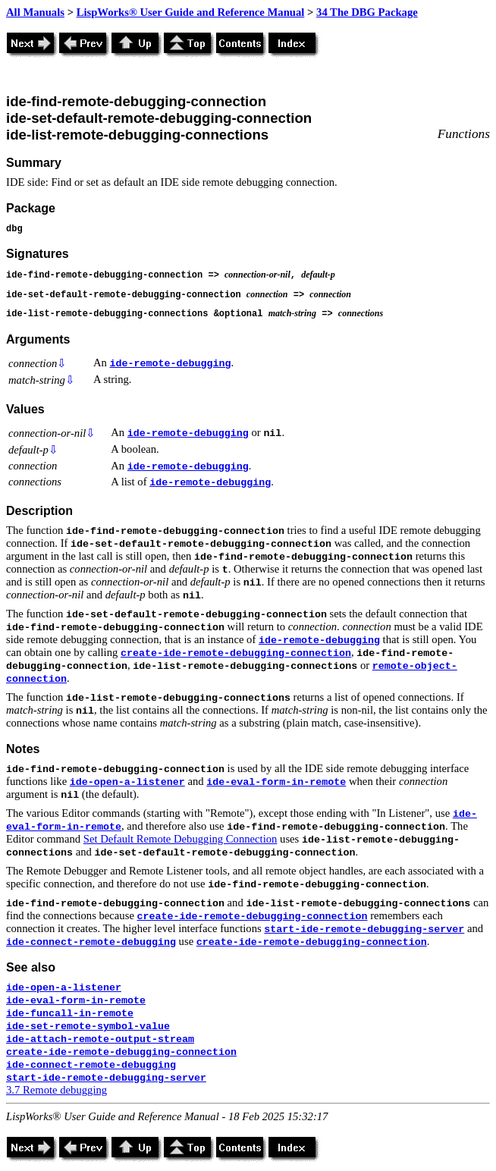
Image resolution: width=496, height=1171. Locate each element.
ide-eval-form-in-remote (276, 782)
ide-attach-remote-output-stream (100, 1039)
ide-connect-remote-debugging (91, 942)
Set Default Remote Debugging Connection (180, 839)
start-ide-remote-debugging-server (364, 929)
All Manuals (35, 12)
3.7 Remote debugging (56, 1090)
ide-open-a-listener (127, 782)
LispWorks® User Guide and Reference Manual (191, 12)
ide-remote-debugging (170, 363)
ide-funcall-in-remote (69, 1013)
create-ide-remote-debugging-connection (236, 653)
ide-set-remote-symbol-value (88, 1026)
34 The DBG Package (367, 12)
